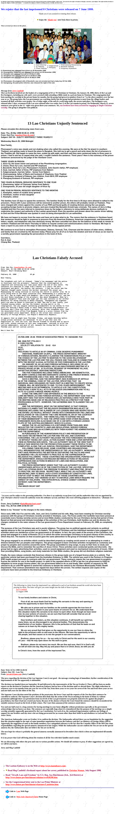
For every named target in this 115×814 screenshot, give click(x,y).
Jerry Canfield (17, 91)
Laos (18, 805)
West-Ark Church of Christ (27, 810)
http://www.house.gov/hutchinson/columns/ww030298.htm (31, 791)
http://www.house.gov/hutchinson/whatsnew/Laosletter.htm (32, 798)
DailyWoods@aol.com (30, 517)
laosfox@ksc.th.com (25, 135)
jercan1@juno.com (14, 687)
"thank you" (52, 20)
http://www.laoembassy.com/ (53, 779)
